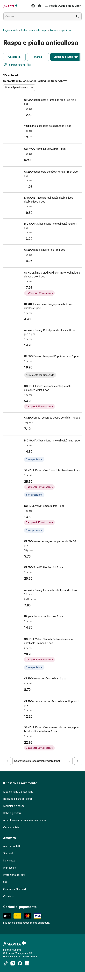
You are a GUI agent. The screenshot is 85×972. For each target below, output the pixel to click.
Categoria (14, 56)
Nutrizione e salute (14, 806)
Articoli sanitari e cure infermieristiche (24, 820)
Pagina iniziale (10, 30)
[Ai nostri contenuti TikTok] (5, 963)
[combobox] (37, 16)
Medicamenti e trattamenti (18, 791)
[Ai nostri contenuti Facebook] (20, 963)
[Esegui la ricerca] (78, 16)
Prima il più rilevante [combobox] (16, 87)
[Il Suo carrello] (39, 6)
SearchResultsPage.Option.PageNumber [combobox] (37, 760)
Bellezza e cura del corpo (34, 30)
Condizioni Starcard (14, 889)
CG (5, 882)
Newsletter (9, 860)
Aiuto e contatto (12, 846)
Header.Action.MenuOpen (62, 6)
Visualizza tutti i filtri (66, 56)
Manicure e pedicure (60, 30)
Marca (38, 56)
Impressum (9, 867)
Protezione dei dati (14, 874)
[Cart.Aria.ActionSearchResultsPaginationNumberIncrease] (78, 761)
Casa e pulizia (11, 827)
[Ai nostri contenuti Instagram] (12, 963)
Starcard (8, 853)
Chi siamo (8, 896)
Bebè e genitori (12, 813)
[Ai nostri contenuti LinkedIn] (27, 963)
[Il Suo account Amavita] (32, 6)
